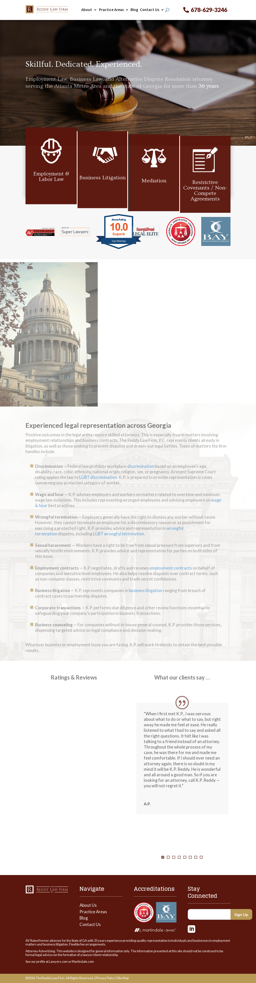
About (86, 9)
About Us (88, 905)
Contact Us (149, 9)
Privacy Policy (105, 978)
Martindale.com (83, 962)
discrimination (140, 474)
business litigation (145, 599)
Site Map (123, 978)
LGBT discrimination (98, 485)
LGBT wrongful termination (118, 542)
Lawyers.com (58, 962)
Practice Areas (111, 9)
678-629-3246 (209, 9)
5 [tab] (184, 863)
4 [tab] (179, 863)
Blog (134, 9)
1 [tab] (162, 863)
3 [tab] (173, 863)
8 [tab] (201, 863)
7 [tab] (195, 863)
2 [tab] (168, 863)
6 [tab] (190, 863)
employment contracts (171, 576)
